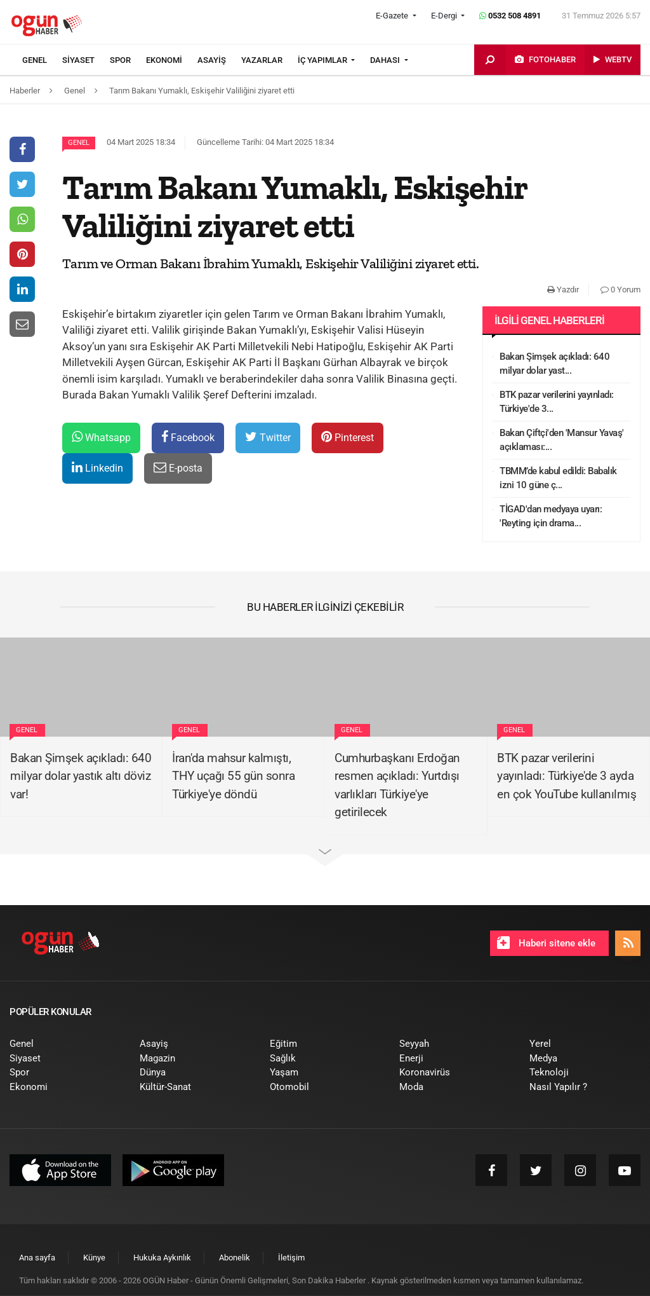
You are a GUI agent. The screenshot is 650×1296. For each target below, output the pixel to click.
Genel (79, 143)
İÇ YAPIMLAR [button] (323, 60)
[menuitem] (42, 60)
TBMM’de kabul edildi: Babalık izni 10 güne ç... (558, 478)
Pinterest (347, 437)
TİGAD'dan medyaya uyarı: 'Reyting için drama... (551, 516)
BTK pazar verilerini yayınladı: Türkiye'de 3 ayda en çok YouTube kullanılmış (566, 776)
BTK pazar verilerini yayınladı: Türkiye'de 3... (557, 402)
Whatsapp (101, 437)
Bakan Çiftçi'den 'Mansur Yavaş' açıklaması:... (562, 440)
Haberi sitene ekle (546, 942)
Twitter (268, 437)
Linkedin (97, 467)
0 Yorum (620, 289)
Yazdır (563, 289)
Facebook (188, 437)
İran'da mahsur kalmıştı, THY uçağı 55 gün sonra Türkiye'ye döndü (233, 776)
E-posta (178, 467)
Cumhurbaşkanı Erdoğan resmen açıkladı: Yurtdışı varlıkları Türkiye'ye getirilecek (397, 785)
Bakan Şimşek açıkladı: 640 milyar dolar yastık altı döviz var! (80, 776)
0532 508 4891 (510, 15)
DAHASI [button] (386, 60)
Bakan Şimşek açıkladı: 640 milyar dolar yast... (554, 364)
